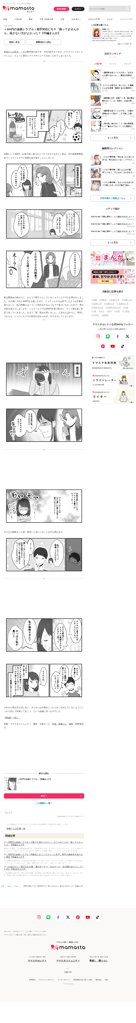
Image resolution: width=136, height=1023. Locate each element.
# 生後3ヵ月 (97, 304)
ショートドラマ (126, 19)
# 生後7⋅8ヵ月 (97, 307)
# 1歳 (126, 307)
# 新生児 (103, 300)
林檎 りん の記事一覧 (125, 44)
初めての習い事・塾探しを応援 (98, 959)
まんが (110, 19)
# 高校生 (104, 315)
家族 (30, 19)
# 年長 (117, 311)
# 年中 (109, 311)
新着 (5, 19)
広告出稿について (18, 931)
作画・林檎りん (59, 724)
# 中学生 (95, 315)
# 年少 (101, 311)
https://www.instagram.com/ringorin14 (104, 40)
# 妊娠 (94, 300)
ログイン (78, 9)
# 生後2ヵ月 (127, 300)
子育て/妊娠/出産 (46, 19)
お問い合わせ (7, 931)
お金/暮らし (76, 19)
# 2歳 (94, 311)
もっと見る (112, 138)
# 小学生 (125, 311)
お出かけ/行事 (94, 19)
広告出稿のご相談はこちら (112, 198)
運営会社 (98, 980)
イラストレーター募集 (40, 931)
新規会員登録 (61, 9)
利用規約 (32, 980)
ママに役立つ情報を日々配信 (37, 959)
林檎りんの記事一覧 (16, 828)
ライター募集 (28, 931)
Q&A (106, 980)
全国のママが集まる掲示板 (68, 959)
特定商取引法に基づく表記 (82, 980)
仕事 (62, 19)
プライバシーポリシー (46, 980)
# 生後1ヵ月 (114, 300)
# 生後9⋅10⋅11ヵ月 (113, 307)
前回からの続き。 (12, 52)
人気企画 (18, 19)
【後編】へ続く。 (12, 718)
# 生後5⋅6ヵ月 (122, 304)
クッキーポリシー (64, 980)
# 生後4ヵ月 (109, 304)
